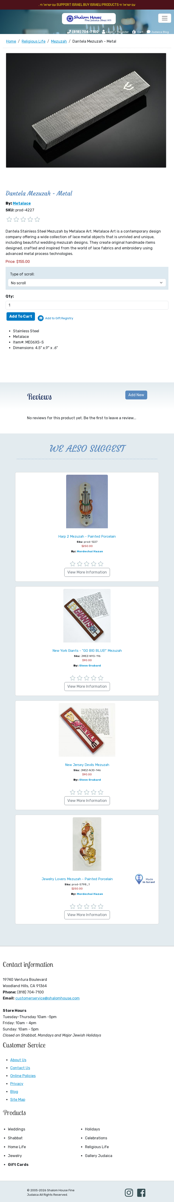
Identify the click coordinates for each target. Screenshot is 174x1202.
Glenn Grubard (90, 665)
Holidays (92, 1129)
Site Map (17, 1099)
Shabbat (15, 1138)
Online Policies (23, 1076)
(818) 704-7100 (85, 32)
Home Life (17, 1147)
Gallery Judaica (98, 1156)
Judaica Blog (158, 32)
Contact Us (20, 1068)
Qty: (10, 296)
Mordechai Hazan (90, 551)
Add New (136, 395)
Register (123, 32)
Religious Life (97, 1147)
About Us (18, 1060)
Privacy (16, 1084)
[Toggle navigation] (164, 18)
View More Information (87, 572)
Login (107, 32)
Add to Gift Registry (59, 318)
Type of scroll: (22, 274)
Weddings (16, 1129)
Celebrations (96, 1138)
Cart (137, 32)
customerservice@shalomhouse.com (47, 998)
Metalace (22, 203)
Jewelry (15, 1156)
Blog (14, 1091)
